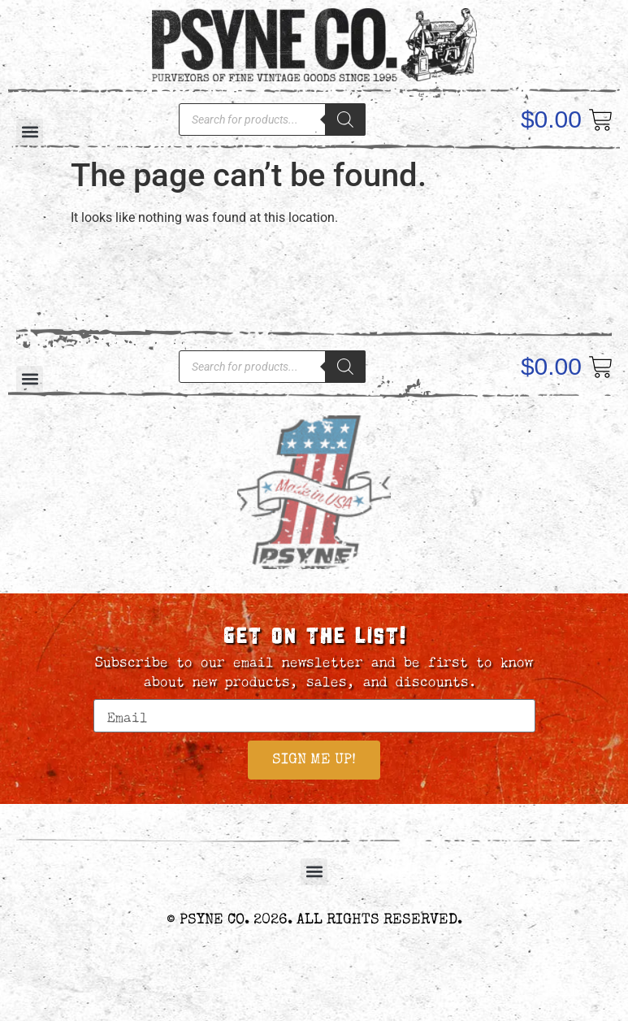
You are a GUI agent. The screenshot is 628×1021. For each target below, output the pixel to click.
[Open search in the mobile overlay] (272, 119)
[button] (314, 871)
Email (115, 691)
